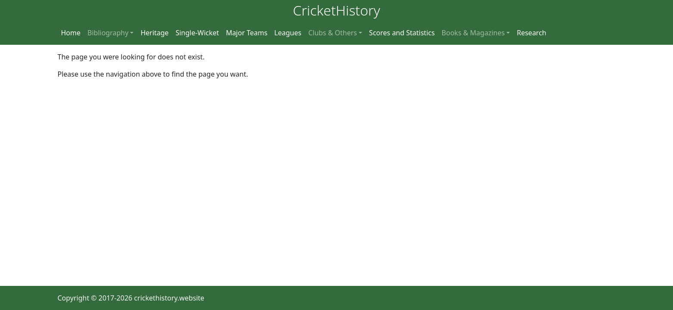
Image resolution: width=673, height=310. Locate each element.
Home (71, 32)
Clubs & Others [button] (332, 32)
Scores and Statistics (402, 32)
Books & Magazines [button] (473, 32)
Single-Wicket (197, 32)
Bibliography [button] (107, 32)
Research (531, 32)
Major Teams (246, 32)
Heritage (154, 32)
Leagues (287, 32)
